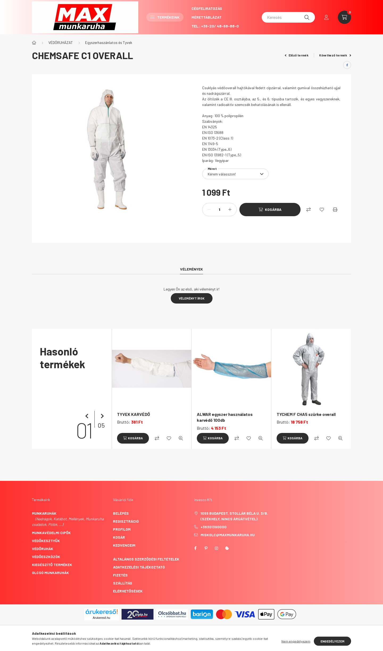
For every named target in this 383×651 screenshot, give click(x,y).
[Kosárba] (270, 209)
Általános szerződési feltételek (146, 559)
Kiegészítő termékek (52, 564)
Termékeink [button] (165, 17)
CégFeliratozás (207, 8)
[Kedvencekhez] (322, 209)
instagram (216, 548)
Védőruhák (42, 548)
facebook (195, 548)
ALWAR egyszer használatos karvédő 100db (225, 417)
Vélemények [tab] (191, 269)
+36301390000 (214, 527)
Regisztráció (126, 521)
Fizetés (120, 575)
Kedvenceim (124, 545)
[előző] (87, 416)
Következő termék (335, 55)
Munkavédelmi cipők (51, 532)
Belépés (121, 513)
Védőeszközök (46, 556)
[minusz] (209, 210)
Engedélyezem (332, 641)
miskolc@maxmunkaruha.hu (228, 535)
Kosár (119, 537)
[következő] (101, 416)
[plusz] (230, 210)
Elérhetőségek (128, 591)
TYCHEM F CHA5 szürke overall (306, 414)
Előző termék (297, 55)
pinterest (206, 548)
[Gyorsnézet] (181, 438)
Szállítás (122, 583)
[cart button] (344, 17)
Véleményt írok (192, 298)
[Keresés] (288, 17)
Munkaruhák (44, 513)
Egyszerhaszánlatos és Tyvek (108, 42)
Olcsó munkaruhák (50, 572)
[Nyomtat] (335, 209)
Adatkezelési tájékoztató (139, 567)
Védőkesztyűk (46, 540)
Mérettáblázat (207, 17)
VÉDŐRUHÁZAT (60, 42)
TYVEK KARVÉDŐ (133, 414)
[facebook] (347, 65)
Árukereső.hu (101, 617)
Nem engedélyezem (295, 641)
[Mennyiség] (219, 209)
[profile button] (326, 17)
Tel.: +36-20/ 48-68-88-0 (215, 26)
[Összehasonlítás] (308, 209)
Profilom (122, 529)
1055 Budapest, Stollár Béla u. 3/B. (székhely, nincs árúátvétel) (234, 516)
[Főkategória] (34, 43)
